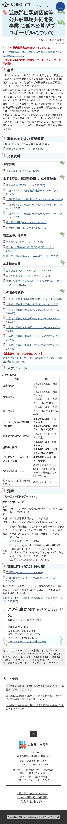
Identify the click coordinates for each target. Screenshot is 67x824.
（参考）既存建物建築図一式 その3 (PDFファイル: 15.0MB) (33, 329)
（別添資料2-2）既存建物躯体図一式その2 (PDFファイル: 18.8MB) (34, 215)
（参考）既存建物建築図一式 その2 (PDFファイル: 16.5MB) (33, 320)
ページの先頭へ (33, 734)
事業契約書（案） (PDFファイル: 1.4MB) (28, 276)
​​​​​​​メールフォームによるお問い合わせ (27, 641)
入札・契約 (10, 678)
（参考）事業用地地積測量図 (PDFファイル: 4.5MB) (34, 299)
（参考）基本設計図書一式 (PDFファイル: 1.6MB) (32, 304)
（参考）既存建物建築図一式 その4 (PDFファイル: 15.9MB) (33, 338)
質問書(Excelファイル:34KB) (25, 540)
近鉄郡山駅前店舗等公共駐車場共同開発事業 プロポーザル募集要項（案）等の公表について (34, 697)
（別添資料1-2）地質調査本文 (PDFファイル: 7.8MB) (34, 199)
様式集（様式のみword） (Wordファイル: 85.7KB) (32, 256)
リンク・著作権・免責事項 (32, 797)
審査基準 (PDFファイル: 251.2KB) (24, 242)
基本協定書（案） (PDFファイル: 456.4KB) (29, 270)
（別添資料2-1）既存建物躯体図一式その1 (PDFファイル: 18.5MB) (34, 206)
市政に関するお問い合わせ (32, 793)
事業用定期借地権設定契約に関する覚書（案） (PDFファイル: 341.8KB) (34, 283)
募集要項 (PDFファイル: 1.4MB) (23, 171)
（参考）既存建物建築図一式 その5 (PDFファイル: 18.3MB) (33, 347)
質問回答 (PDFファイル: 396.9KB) (24, 572)
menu (60, 7)
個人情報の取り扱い (32, 801)
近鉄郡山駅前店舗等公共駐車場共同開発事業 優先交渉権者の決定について (32, 54)
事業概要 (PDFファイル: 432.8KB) (24, 149)
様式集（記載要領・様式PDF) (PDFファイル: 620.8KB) (30, 249)
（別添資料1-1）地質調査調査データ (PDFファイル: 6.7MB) (34, 192)
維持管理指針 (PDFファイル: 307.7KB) (26, 227)
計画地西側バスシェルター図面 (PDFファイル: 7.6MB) (31, 579)
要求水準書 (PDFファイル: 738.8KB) (25, 185)
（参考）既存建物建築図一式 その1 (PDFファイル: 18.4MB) (33, 311)
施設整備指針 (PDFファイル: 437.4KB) (26, 222)
